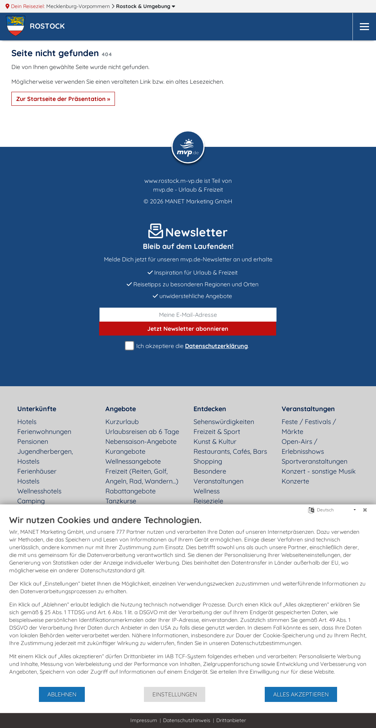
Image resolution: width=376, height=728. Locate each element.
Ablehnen (61, 694)
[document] (188, 600)
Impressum (143, 720)
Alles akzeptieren (301, 694)
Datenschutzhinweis (186, 720)
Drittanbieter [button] (231, 720)
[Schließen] (364, 509)
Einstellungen (174, 694)
